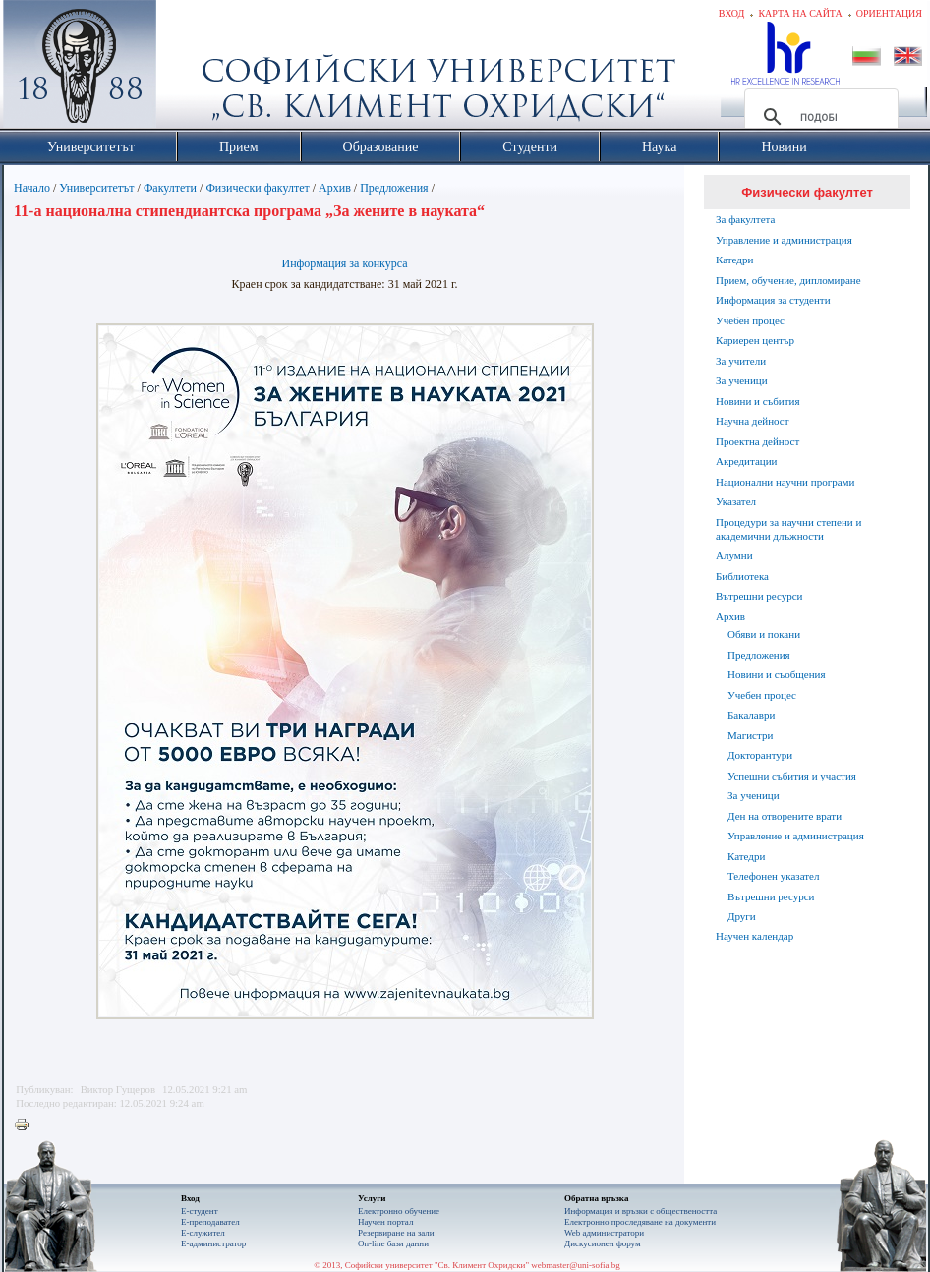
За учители (741, 361)
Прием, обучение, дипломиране (788, 280)
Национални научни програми (785, 482)
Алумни (734, 555)
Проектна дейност (757, 441)
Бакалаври (751, 715)
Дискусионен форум (602, 1243)
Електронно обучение (398, 1211)
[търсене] (818, 117)
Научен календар (754, 936)
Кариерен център (755, 340)
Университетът (96, 188)
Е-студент (199, 1211)
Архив (335, 188)
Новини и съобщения (776, 674)
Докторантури (759, 755)
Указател (736, 501)
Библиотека (742, 576)
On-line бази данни (393, 1243)
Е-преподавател (210, 1222)
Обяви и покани (763, 634)
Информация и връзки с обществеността (640, 1211)
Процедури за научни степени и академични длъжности (788, 529)
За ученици (742, 380)
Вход (732, 13)
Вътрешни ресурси (759, 596)
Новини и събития (758, 401)
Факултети (170, 188)
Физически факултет (257, 188)
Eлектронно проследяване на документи (640, 1222)
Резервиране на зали (396, 1233)
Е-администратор (213, 1243)
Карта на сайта (800, 13)
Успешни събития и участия (791, 775)
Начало (32, 188)
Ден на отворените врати (784, 816)
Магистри (750, 735)
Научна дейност (752, 421)
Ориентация (889, 13)
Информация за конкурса (344, 263)
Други (741, 916)
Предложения (394, 188)
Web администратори (604, 1233)
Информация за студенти (773, 300)
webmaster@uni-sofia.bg (575, 1265)
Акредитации (747, 461)
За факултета (745, 219)
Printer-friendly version (26, 1125)
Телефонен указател (773, 876)
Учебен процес (750, 320)
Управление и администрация (784, 240)
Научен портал (385, 1222)
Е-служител (203, 1233)
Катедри (734, 259)
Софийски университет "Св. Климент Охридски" (191, 69)
